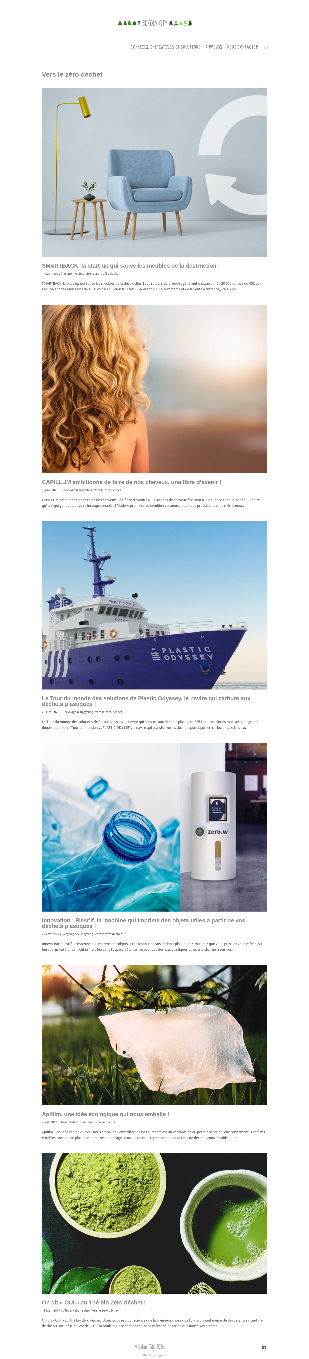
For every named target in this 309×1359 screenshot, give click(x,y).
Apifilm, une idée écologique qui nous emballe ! (105, 1114)
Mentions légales (154, 1355)
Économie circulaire (77, 274)
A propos (214, 48)
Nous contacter (242, 48)
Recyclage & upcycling (77, 490)
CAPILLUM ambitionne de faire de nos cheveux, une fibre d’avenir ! (131, 482)
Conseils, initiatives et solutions (166, 48)
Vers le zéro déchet (106, 274)
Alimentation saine (73, 1122)
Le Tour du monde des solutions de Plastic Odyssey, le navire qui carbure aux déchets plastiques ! (146, 701)
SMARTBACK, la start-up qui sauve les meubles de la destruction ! (131, 266)
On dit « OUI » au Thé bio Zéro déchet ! (94, 1302)
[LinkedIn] (263, 1347)
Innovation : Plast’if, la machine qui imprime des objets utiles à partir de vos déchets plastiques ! (143, 923)
